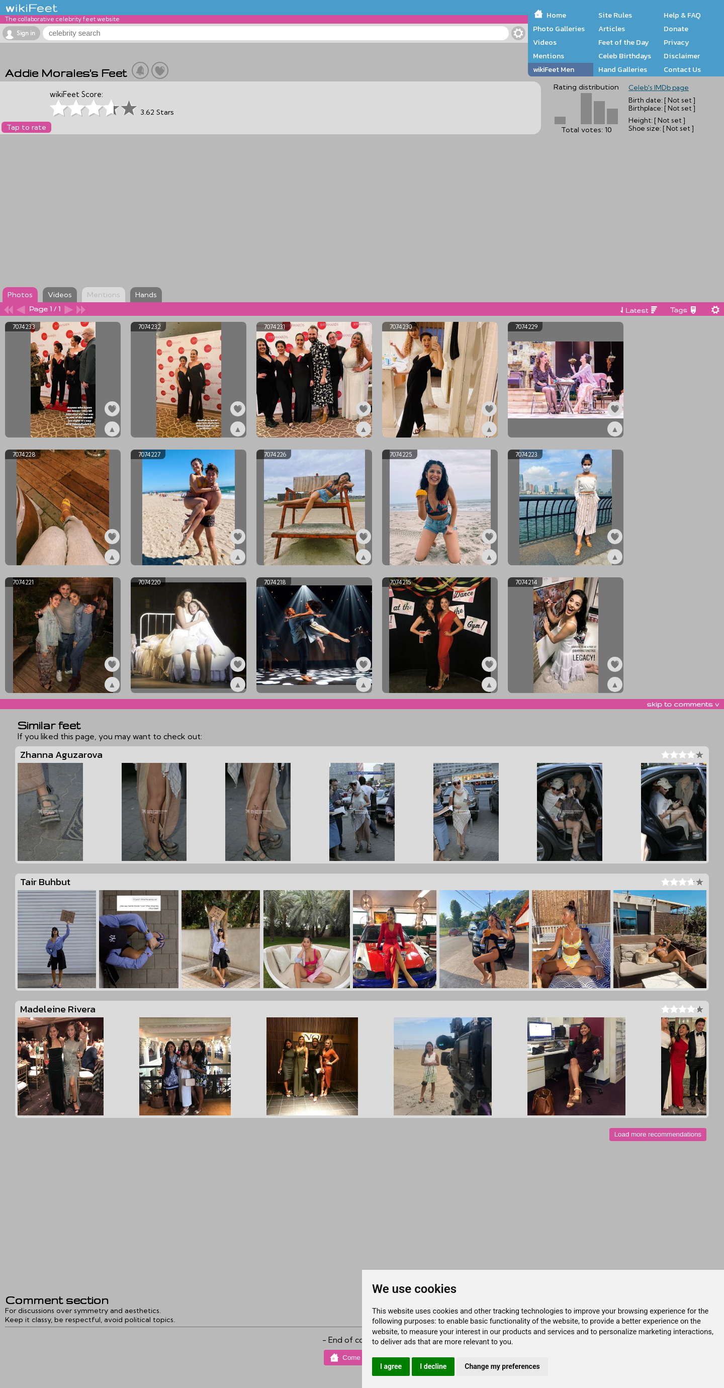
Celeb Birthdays (624, 55)
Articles (611, 28)
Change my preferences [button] (502, 1366)
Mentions (548, 55)
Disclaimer (682, 55)
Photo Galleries (559, 28)
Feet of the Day (623, 42)
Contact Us (682, 69)
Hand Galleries (622, 69)
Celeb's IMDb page (658, 87)
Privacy (676, 42)
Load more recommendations (657, 1134)
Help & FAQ (682, 15)
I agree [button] (391, 1366)
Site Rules (615, 15)
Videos (545, 42)
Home (556, 15)
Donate (676, 28)
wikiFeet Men (553, 69)
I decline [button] (433, 1366)
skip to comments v (683, 704)
